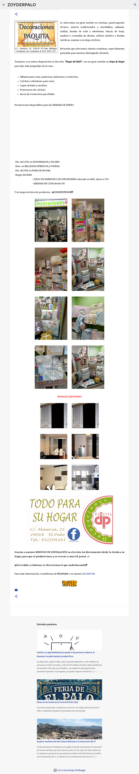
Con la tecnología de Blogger (69, 770)
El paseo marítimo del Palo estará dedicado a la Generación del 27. (66, 741)
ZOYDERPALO (22, 4)
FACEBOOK (89, 573)
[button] (16, 14)
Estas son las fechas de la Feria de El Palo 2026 (57, 702)
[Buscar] (39, 4)
